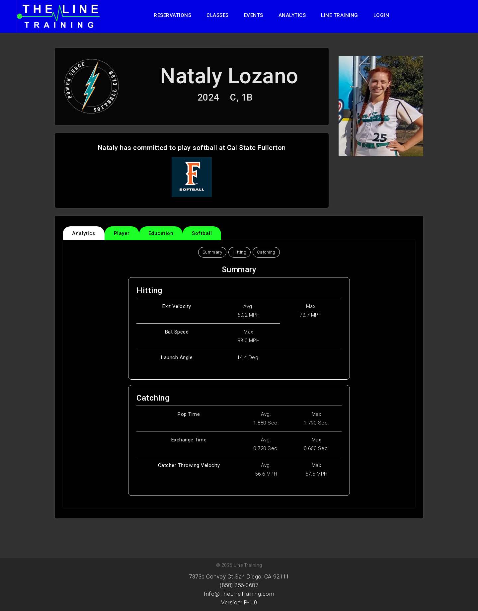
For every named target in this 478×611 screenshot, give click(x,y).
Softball (202, 233)
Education (161, 233)
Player (122, 233)
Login (381, 15)
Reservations (172, 15)
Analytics (292, 15)
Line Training (339, 15)
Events (253, 15)
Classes (217, 15)
